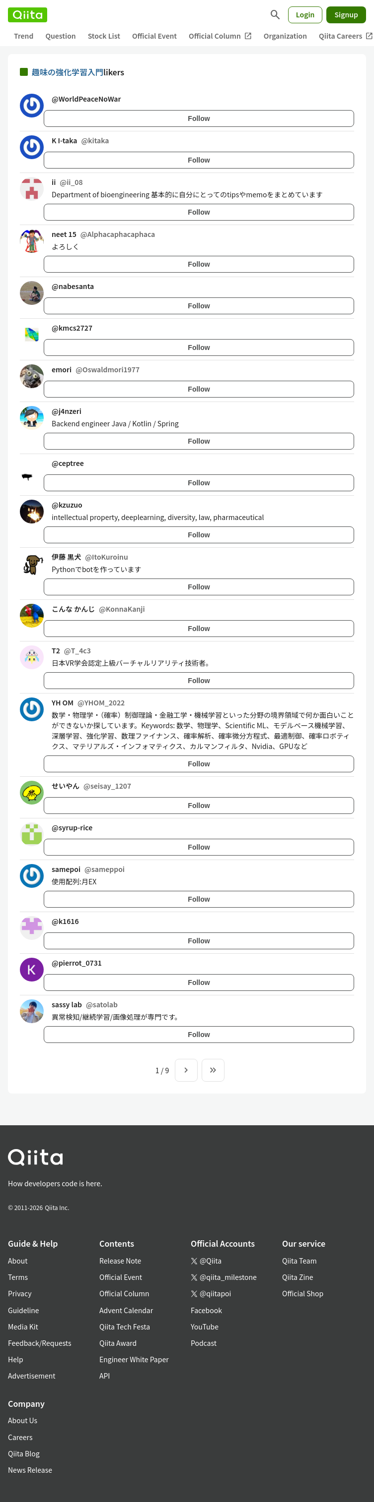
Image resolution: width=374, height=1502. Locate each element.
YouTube (205, 1326)
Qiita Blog (24, 1453)
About (17, 1261)
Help (15, 1359)
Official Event (154, 36)
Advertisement (32, 1376)
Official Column (220, 36)
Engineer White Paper (134, 1359)
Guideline (23, 1310)
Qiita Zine (297, 1277)
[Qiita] (27, 14)
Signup (346, 14)
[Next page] (186, 1070)
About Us (22, 1420)
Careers (20, 1437)
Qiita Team (299, 1261)
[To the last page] (213, 1070)
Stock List (104, 36)
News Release (30, 1470)
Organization (285, 36)
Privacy (19, 1293)
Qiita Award (118, 1343)
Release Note (120, 1261)
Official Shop (302, 1293)
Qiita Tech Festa (124, 1326)
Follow (199, 118)
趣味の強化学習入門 (67, 72)
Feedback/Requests (40, 1343)
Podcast (204, 1343)
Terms (18, 1277)
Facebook (206, 1310)
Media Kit (23, 1326)
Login (305, 14)
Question (60, 36)
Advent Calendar (126, 1310)
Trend (23, 36)
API (104, 1376)
